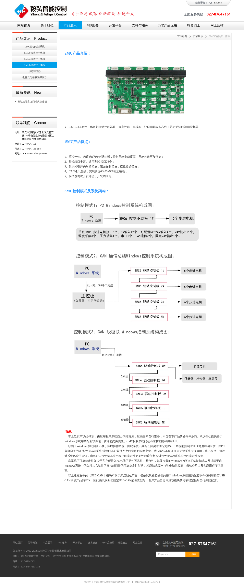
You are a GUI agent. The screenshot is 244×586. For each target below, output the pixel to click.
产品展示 (198, 36)
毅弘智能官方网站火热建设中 (33, 101)
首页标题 (182, 36)
